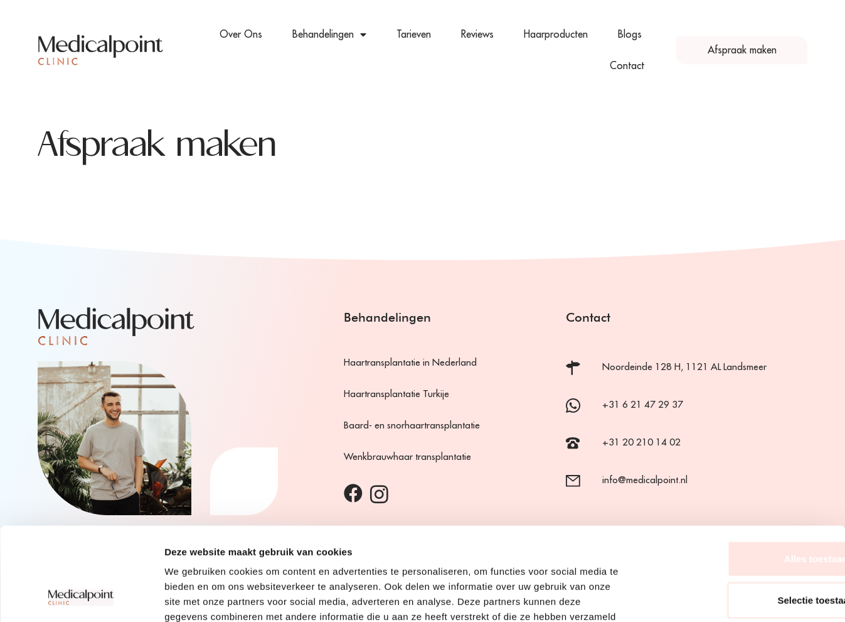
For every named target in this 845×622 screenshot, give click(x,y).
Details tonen (678, 597)
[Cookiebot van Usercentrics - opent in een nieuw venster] (81, 597)
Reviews (477, 35)
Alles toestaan (740, 473)
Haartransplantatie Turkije (396, 394)
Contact (627, 66)
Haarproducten (556, 35)
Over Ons (241, 35)
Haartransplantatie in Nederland (410, 363)
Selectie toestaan (740, 515)
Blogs (630, 35)
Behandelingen (329, 34)
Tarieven (413, 35)
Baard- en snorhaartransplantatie (412, 425)
